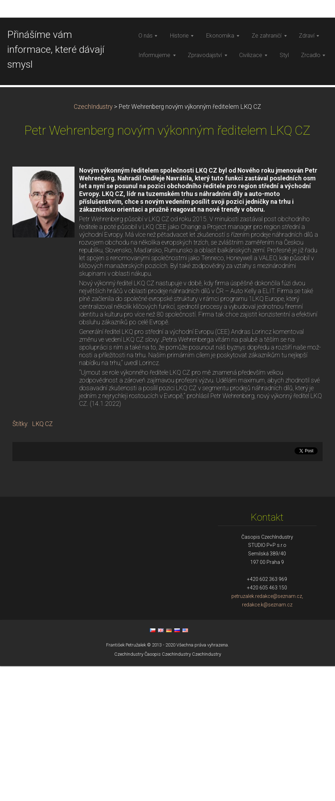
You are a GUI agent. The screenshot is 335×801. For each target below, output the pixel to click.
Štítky (19, 558)
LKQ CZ (42, 558)
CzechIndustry (93, 241)
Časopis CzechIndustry (167, 789)
